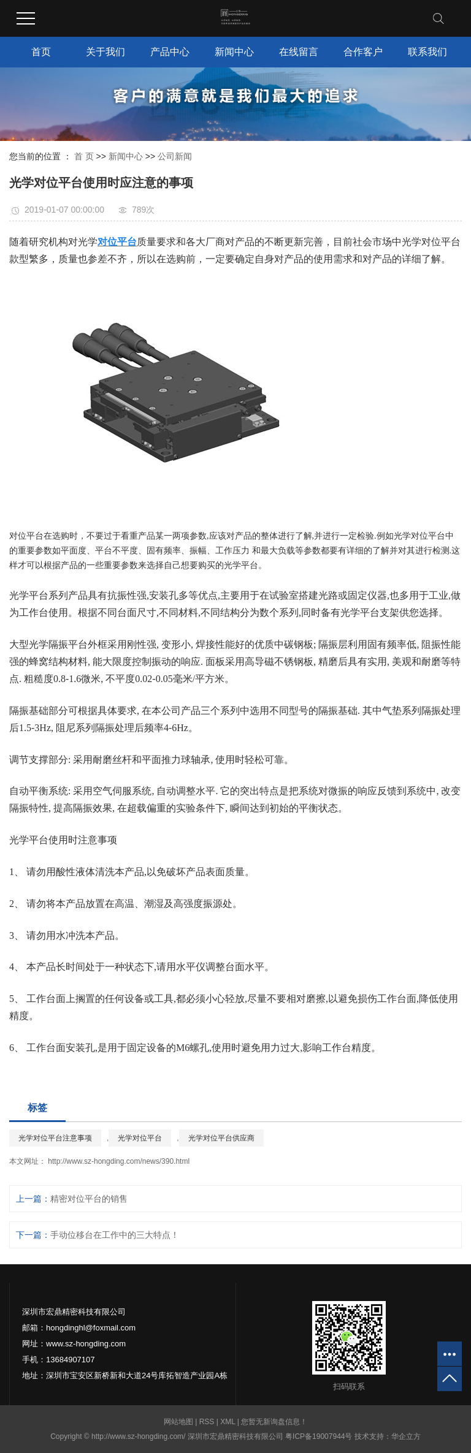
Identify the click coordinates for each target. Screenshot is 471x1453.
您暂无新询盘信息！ (274, 1421)
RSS (207, 1421)
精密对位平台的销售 (89, 1199)
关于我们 (105, 52)
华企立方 (406, 1436)
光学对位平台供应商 (221, 1138)
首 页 (84, 156)
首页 (41, 52)
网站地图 (179, 1421)
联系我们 (427, 52)
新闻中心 (234, 52)
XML (227, 1421)
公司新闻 (175, 156)
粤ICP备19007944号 (318, 1436)
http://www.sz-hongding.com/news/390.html (118, 1161)
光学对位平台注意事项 (55, 1138)
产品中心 (170, 52)
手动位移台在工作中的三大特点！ (114, 1235)
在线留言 (298, 52)
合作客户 (363, 52)
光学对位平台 (140, 1138)
